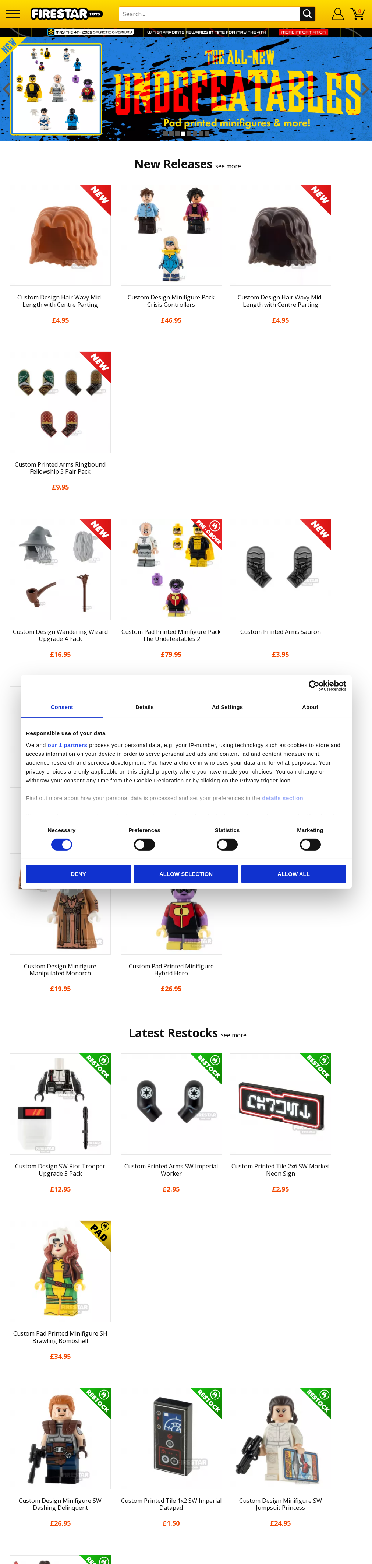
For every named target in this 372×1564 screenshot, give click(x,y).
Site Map (18, 1502)
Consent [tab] (62, 707)
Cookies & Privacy (30, 1470)
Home (14, 1396)
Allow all (293, 874)
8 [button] (207, 133)
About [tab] (310, 707)
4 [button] (183, 133)
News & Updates (28, 1427)
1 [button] (165, 133)
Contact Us (111, 1396)
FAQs (103, 1420)
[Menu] (13, 13)
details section (282, 798)
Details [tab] (144, 707)
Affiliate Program (119, 1487)
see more (228, 166)
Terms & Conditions (33, 1459)
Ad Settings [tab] (227, 707)
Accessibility (22, 1480)
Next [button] (365, 89)
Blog (12, 1438)
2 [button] (171, 133)
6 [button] (195, 133)
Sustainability (24, 1491)
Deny (78, 874)
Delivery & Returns (31, 1449)
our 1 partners (68, 744)
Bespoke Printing (120, 1463)
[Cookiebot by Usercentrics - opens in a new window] (314, 685)
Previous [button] (6, 89)
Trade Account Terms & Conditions (144, 1475)
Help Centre (112, 1408)
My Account (22, 1406)
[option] (186, 89)
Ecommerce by (339, 1555)
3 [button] (177, 133)
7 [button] (201, 133)
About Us (18, 1417)
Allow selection (186, 874)
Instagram (234, 1424)
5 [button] (189, 133)
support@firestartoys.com (132, 1432)
